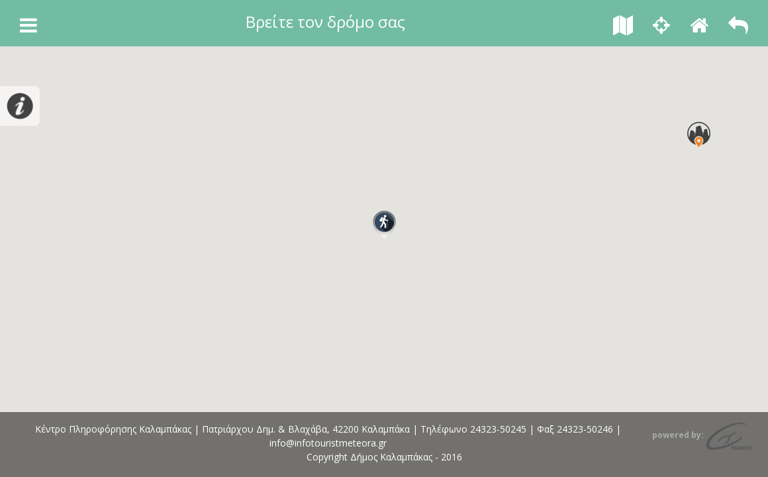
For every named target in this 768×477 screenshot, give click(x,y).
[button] (384, 224)
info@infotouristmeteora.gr (328, 443)
